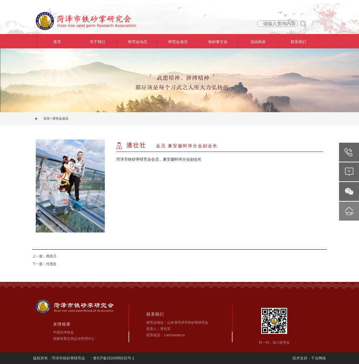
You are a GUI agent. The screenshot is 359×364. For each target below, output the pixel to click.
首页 (57, 42)
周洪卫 (51, 256)
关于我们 (97, 42)
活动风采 (258, 42)
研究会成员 (178, 42)
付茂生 (51, 264)
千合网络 (318, 358)
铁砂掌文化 (218, 42)
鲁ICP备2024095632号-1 (113, 358)
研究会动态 (137, 42)
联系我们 (298, 42)
